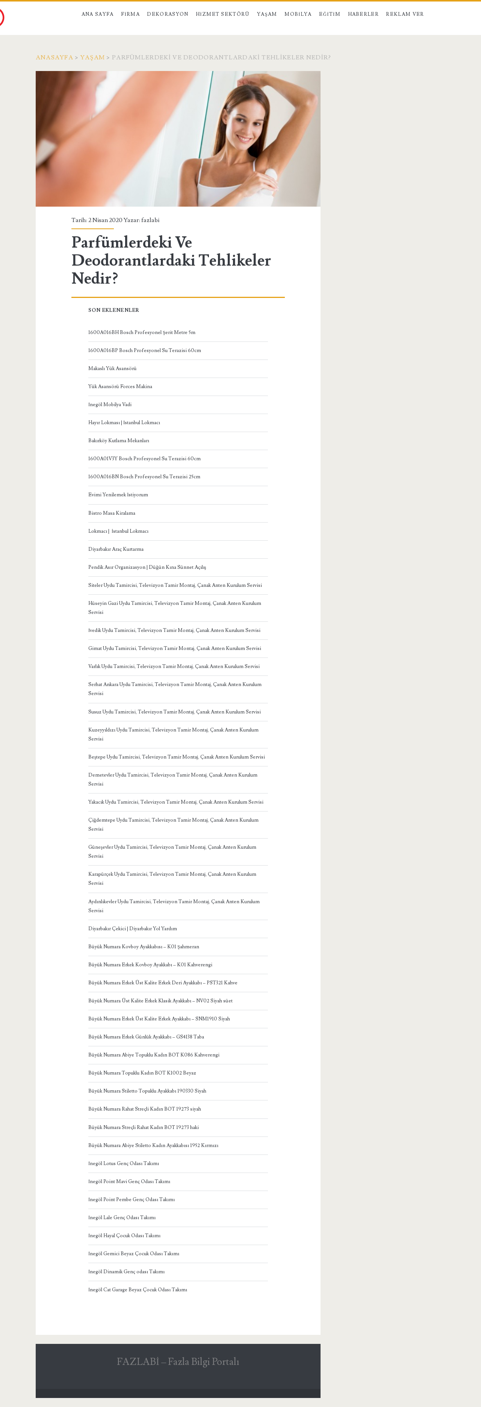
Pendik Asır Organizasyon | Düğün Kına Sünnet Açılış (147, 567)
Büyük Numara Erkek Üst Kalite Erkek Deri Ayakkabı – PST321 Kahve (162, 983)
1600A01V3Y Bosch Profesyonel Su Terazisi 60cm (144, 459)
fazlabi (150, 220)
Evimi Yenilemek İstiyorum (118, 495)
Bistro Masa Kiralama (111, 513)
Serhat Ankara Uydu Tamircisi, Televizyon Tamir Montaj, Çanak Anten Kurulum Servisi (175, 689)
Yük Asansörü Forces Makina (120, 387)
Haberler (363, 14)
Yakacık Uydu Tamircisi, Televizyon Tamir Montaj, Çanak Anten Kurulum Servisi (175, 802)
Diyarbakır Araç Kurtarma (116, 549)
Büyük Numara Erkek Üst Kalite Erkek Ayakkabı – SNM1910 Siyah (159, 1019)
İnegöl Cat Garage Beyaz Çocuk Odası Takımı (137, 1290)
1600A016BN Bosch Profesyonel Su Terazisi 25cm (144, 477)
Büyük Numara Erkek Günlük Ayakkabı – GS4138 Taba (146, 1037)
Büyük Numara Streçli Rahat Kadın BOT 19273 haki (143, 1127)
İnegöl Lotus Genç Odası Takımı (123, 1164)
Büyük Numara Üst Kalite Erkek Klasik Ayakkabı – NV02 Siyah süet (160, 1001)
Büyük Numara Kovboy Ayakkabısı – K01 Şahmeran (143, 947)
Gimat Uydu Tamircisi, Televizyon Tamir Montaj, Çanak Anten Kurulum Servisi (174, 648)
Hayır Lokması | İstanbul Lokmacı (124, 423)
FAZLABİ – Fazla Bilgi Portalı (178, 1362)
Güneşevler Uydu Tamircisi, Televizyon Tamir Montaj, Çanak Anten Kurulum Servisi (172, 851)
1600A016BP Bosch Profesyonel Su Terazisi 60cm (144, 351)
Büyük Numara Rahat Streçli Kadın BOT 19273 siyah (144, 1109)
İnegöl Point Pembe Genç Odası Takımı (131, 1200)
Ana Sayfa (98, 14)
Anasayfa (54, 57)
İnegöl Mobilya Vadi (110, 405)
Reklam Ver (405, 14)
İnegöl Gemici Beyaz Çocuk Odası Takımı (133, 1254)
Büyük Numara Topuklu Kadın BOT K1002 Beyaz (142, 1073)
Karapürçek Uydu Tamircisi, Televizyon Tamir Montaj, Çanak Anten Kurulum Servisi (172, 878)
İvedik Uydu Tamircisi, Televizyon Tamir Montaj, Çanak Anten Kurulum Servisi (174, 630)
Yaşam (267, 14)
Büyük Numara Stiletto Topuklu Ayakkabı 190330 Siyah (147, 1091)
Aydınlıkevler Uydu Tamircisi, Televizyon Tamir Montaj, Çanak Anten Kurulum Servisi (174, 906)
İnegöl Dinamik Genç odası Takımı (126, 1272)
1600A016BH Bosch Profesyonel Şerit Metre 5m (141, 332)
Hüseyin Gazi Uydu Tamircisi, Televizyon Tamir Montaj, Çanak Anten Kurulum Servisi (174, 607)
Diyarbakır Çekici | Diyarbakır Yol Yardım (132, 929)
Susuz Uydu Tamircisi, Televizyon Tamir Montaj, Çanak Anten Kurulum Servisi (174, 712)
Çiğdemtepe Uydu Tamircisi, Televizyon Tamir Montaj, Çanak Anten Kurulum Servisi (173, 824)
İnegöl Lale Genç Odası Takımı (122, 1218)
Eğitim (329, 14)
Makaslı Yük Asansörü (112, 369)
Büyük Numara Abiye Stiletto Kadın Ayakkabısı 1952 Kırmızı (153, 1146)
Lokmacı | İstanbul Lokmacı (118, 531)
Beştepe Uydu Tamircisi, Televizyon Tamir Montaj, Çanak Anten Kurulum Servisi (176, 757)
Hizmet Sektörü (223, 14)
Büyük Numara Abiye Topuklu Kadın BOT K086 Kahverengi (153, 1055)
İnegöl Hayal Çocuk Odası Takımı (124, 1236)
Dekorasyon (167, 14)
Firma (130, 14)
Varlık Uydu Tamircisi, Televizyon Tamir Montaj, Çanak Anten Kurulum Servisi (174, 666)
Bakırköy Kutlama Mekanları (118, 441)
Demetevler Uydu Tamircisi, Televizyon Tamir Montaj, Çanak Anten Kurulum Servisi (172, 779)
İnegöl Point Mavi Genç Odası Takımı (129, 1182)
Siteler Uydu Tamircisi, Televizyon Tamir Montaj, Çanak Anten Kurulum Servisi (175, 585)
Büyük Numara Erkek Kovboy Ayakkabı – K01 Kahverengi (150, 965)
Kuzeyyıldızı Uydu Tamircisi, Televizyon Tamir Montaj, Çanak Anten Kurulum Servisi (173, 734)
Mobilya (298, 14)
